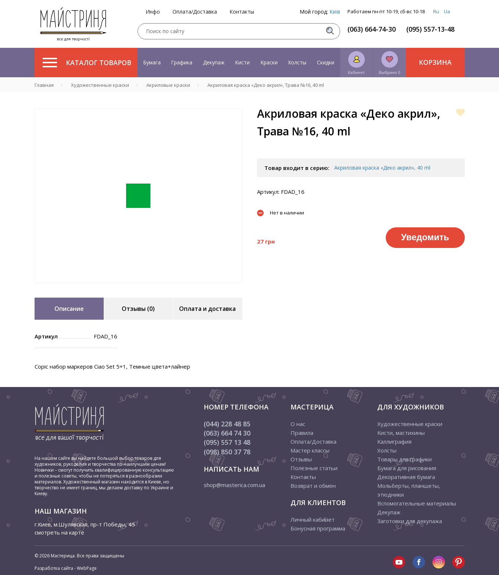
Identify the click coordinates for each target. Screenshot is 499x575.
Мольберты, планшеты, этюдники (408, 490)
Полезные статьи (314, 468)
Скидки (325, 62)
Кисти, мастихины (401, 432)
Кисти (242, 62)
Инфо (153, 11)
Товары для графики (404, 459)
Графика (181, 62)
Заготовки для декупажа (409, 521)
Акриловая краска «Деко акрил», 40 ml (382, 167)
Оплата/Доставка (194, 11)
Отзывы (301, 459)
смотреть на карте (59, 532)
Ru (436, 11)
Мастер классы (310, 450)
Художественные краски (409, 423)
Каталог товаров (87, 62)
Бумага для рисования (406, 468)
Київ (334, 11)
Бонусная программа (318, 528)
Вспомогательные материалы (416, 503)
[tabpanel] (138, 196)
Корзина (435, 62)
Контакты (241, 11)
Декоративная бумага (406, 476)
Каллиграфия (394, 441)
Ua (447, 11)
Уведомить (425, 237)
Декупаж (214, 62)
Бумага (152, 62)
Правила (302, 432)
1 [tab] (138, 288)
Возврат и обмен (313, 485)
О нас (298, 423)
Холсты (297, 62)
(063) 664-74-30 (371, 29)
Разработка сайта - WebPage (66, 568)
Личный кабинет (313, 519)
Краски (269, 62)
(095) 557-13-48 (430, 29)
